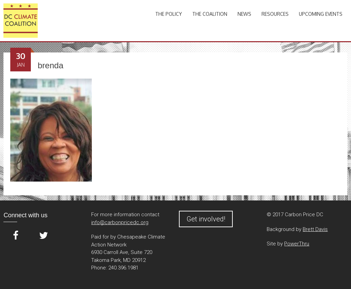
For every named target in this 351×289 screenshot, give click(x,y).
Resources (275, 14)
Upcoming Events (320, 14)
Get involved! (205, 219)
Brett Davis (315, 229)
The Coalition (209, 14)
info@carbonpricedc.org (119, 222)
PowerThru (296, 244)
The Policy (168, 14)
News (244, 14)
